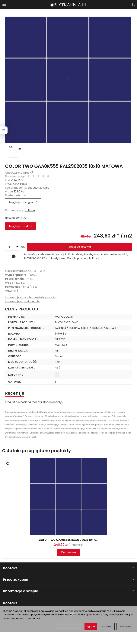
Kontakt (68, 568)
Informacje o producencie (22, 301)
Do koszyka (68, 552)
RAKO (23, 184)
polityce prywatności (27, 618)
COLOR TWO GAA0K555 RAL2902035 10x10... (68, 540)
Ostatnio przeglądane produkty (36, 451)
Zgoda (91, 626)
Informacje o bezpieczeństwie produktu (31, 297)
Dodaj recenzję (53, 402)
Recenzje (14, 393)
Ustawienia (125, 626)
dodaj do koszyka (79, 247)
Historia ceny (15, 218)
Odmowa (107, 626)
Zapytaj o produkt (20, 226)
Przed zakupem (68, 579)
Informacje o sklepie (68, 591)
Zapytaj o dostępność (23, 202)
